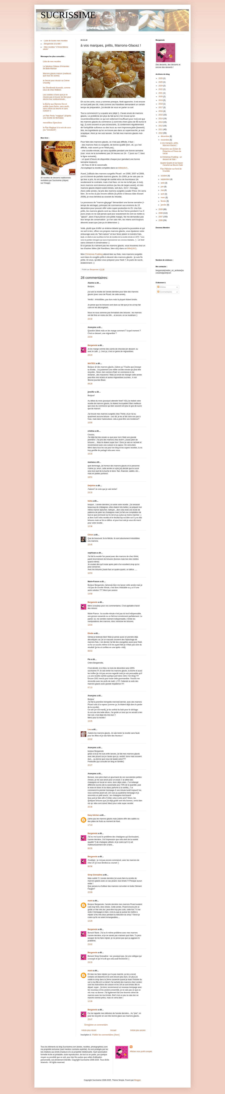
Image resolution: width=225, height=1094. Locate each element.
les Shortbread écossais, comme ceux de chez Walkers (56, 89)
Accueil (113, 1030)
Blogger (137, 1080)
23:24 (90, 355)
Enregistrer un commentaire (96, 1025)
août (163, 183)
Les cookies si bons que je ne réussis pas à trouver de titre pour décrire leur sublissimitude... (57, 97)
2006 (161, 220)
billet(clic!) (123, 168)
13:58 (90, 594)
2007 (161, 217)
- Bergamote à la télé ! (52, 44)
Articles (161, 287)
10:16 (90, 454)
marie (90, 901)
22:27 (90, 765)
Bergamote (93, 345)
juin (162, 187)
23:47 (90, 1019)
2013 (161, 122)
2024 (161, 86)
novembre (165, 140)
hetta (90, 501)
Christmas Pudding (94, 254)
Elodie (90, 633)
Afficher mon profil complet (141, 1051)
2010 (161, 133)
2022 (161, 89)
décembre (165, 136)
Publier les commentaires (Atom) (106, 1035)
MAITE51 (92, 363)
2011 (161, 129)
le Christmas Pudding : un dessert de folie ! (171, 158)
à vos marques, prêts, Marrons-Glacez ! (169, 144)
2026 (161, 78)
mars (163, 197)
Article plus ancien (137, 1030)
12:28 (90, 1001)
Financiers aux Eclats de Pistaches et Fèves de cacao (170, 151)
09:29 (90, 384)
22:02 (90, 739)
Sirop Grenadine (95, 875)
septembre (165, 179)
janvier (164, 205)
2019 (161, 100)
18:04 (90, 625)
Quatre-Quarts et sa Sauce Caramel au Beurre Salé (171, 164)
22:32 (90, 319)
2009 (161, 209)
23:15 (90, 492)
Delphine (92, 485)
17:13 (90, 825)
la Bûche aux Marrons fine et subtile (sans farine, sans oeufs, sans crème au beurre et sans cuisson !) (56, 107)
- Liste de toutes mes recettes (55, 41)
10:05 (90, 721)
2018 (161, 104)
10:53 (90, 573)
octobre (164, 176)
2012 (161, 126)
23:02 (90, 944)
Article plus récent (88, 1030)
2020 (161, 96)
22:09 (90, 892)
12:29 (90, 921)
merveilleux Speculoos (52, 123)
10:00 (90, 423)
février (164, 201)
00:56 (90, 866)
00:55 (90, 848)
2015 (161, 115)
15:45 (90, 544)
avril (163, 194)
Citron (90, 535)
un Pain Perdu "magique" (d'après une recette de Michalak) (57, 117)
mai (162, 190)
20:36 (90, 807)
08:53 (90, 651)
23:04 (90, 337)
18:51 (90, 477)
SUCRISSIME (68, 15)
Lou (89, 729)
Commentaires (164, 292)
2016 (161, 111)
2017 (161, 107)
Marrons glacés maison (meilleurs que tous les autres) (57, 74)
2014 (161, 118)
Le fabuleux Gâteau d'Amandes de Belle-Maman (56, 67)
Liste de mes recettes (52, 61)
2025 (161, 82)
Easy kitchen (93, 815)
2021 (161, 93)
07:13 (90, 687)
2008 (161, 213)
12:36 (90, 526)
